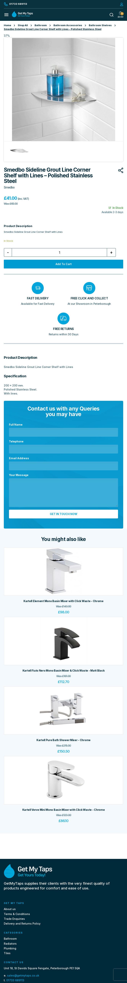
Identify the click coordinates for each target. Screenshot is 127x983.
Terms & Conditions (17, 914)
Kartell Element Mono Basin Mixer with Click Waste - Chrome (63, 601)
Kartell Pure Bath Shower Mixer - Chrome (63, 740)
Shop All (23, 25)
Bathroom (41, 25)
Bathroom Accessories (67, 25)
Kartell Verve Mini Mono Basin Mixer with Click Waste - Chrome (63, 809)
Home (7, 25)
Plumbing (10, 948)
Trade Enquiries (14, 918)
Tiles (7, 953)
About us (10, 909)
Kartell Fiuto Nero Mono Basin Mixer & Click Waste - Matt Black (64, 670)
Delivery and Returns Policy (22, 923)
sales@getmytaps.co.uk (23, 975)
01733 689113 (15, 980)
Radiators (10, 943)
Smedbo (9, 187)
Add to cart (64, 264)
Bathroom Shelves (100, 25)
